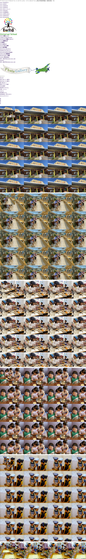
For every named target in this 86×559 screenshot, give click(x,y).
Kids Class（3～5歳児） (5, 81)
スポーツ (2, 90)
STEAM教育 (2, 85)
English (4, 10)
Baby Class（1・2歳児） (5, 79)
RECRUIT (4, 15)
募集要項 (4, 12)
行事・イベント (3, 89)
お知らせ (4, 2)
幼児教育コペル (3, 92)
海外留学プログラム (4, 87)
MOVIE (4, 5)
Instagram (4, 17)
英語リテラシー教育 (4, 84)
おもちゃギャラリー (4, 95)
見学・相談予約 (7, 58)
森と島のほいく (3, 82)
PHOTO (4, 7)
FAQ (3, 4)
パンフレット (5, 8)
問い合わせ (4, 13)
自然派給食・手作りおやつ (5, 94)
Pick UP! (1, 77)
